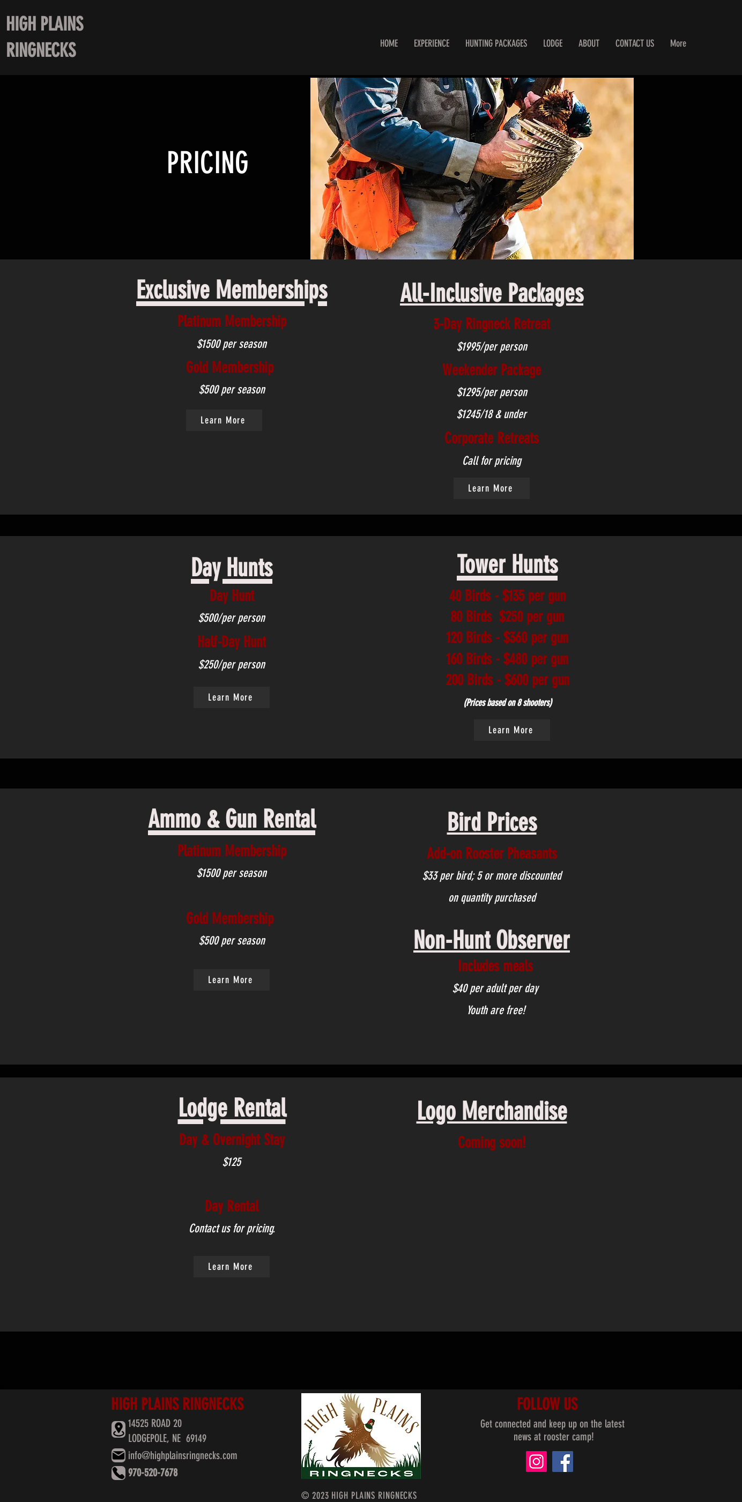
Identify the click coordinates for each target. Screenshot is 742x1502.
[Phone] (118, 1473)
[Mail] (118, 1455)
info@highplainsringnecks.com (183, 1455)
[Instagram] (536, 1461)
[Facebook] (562, 1461)
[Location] (118, 1429)
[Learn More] (224, 420)
